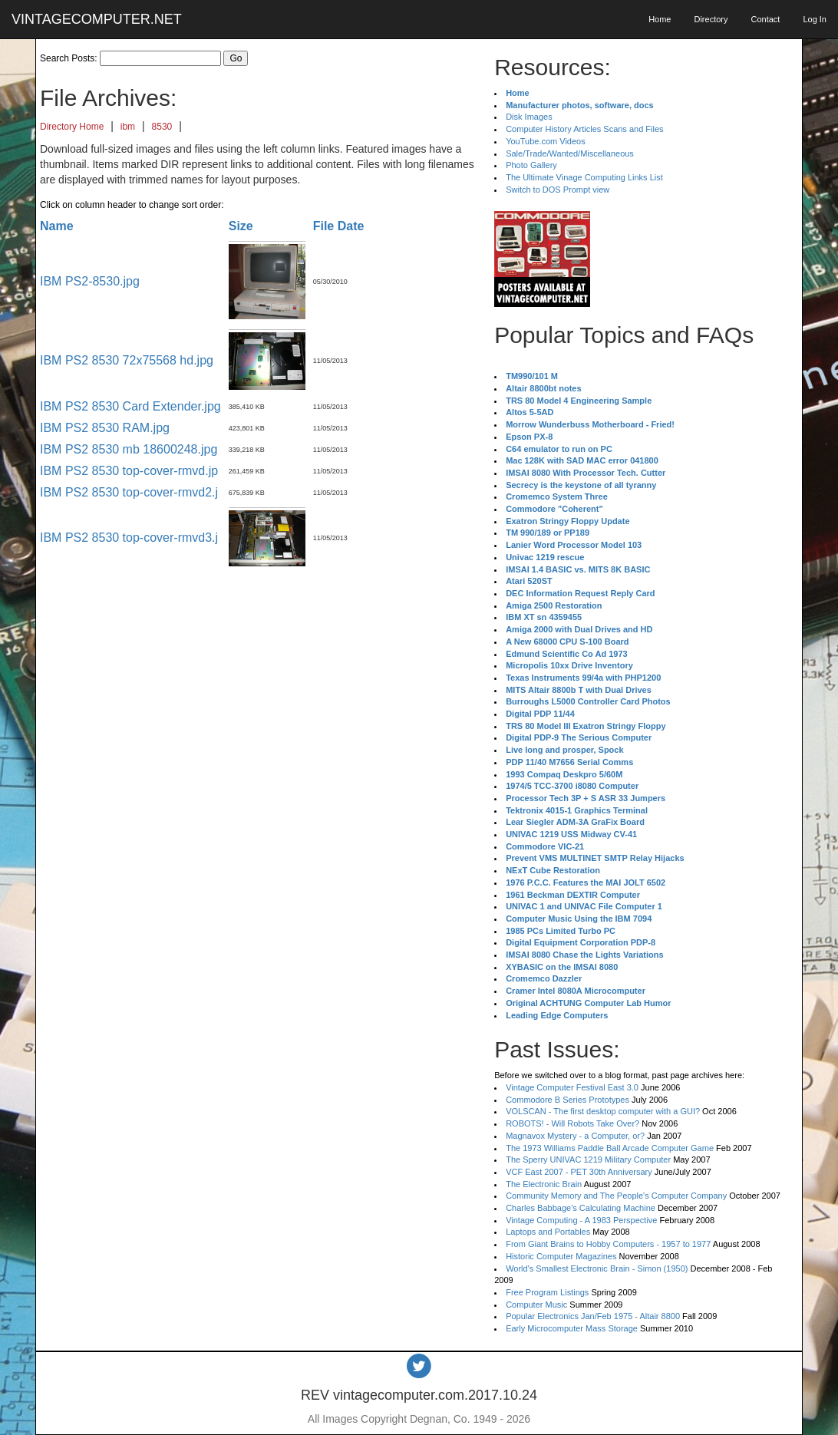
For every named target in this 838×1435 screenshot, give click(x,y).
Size (241, 226)
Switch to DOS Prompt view (557, 189)
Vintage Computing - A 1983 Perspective (581, 1220)
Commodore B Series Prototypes (567, 1099)
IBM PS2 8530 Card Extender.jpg (130, 406)
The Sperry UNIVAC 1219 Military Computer (588, 1159)
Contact (765, 19)
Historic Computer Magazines (561, 1256)
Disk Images (529, 116)
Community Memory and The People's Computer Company (616, 1195)
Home (659, 19)
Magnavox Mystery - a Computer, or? (575, 1135)
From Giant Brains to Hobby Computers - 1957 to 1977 (608, 1244)
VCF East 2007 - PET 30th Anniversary (579, 1171)
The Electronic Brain (544, 1184)
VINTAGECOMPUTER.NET (97, 19)
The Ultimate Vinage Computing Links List (584, 177)
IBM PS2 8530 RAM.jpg (105, 427)
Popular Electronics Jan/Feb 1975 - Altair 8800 (593, 1316)
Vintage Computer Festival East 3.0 (572, 1087)
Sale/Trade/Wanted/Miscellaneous (570, 153)
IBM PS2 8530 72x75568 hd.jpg (126, 360)
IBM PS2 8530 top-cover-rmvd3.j (129, 537)
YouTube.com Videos (546, 141)
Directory (710, 19)
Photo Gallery (531, 165)
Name (57, 226)
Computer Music (536, 1304)
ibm (127, 126)
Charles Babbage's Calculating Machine (580, 1207)
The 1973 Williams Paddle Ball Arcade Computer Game (610, 1148)
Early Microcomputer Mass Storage (572, 1328)
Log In (814, 19)
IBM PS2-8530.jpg (90, 281)
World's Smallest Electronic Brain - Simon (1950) (597, 1268)
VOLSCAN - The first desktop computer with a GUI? (603, 1111)
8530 (162, 126)
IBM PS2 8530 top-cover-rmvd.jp (129, 470)
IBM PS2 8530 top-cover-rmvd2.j (129, 492)
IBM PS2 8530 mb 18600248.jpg (128, 449)
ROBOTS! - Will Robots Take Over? (572, 1123)
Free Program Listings (547, 1292)
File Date (339, 226)
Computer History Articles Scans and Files (584, 129)
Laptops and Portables (548, 1231)
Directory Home (72, 126)
